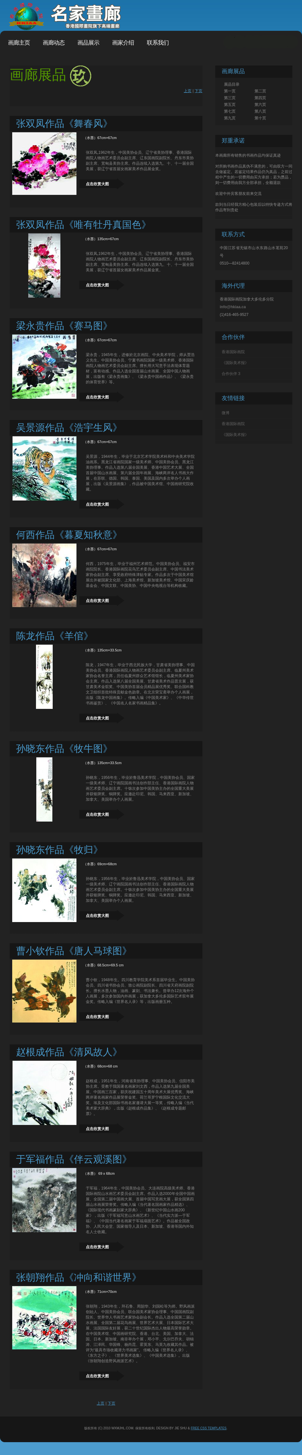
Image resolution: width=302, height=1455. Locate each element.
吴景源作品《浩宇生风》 (69, 427)
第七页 (229, 111)
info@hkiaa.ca (233, 307)
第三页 (229, 98)
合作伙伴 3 (231, 373)
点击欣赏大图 (97, 184)
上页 (187, 91)
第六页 (260, 104)
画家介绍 (123, 42)
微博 (225, 413)
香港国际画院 (233, 352)
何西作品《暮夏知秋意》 (69, 534)
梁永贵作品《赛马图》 (64, 325)
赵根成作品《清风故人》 (69, 1052)
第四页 (260, 98)
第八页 (260, 111)
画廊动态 (54, 42)
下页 (198, 91)
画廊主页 (19, 42)
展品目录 (231, 84)
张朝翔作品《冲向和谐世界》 (78, 1277)
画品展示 (88, 42)
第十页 (260, 118)
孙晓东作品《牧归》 (59, 849)
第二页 (260, 91)
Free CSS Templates (208, 1428)
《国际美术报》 (235, 363)
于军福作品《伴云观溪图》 (74, 1159)
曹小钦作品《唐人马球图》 (74, 950)
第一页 (229, 91)
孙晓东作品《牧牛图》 (64, 748)
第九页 (229, 118)
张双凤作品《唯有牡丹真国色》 (83, 224)
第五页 (229, 104)
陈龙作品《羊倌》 (54, 636)
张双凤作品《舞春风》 (64, 123)
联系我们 (158, 42)
